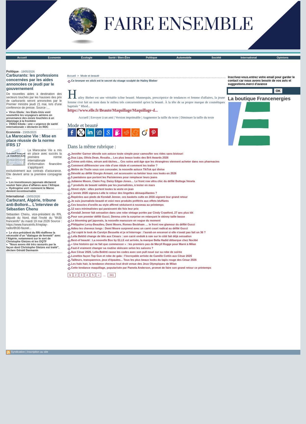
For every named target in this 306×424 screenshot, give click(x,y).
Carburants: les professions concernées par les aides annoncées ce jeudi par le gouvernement (32, 82)
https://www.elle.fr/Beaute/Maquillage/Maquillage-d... (113, 110)
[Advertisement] (146, 315)
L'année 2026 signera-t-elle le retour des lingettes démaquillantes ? (112, 192)
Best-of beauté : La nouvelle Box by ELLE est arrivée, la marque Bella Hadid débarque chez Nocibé (133, 240)
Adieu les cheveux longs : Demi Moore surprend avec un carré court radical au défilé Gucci (128, 228)
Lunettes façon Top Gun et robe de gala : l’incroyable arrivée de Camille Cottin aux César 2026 (130, 255)
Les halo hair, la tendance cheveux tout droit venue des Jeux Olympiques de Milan (122, 263)
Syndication (18, 351)
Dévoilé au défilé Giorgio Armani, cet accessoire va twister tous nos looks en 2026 (122, 173)
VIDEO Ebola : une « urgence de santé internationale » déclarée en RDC (32, 125)
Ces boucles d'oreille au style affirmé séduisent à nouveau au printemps (116, 204)
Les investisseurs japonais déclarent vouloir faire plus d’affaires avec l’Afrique (32, 184)
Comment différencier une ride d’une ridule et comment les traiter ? (113, 165)
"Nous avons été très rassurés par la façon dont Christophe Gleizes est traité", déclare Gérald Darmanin (32, 247)
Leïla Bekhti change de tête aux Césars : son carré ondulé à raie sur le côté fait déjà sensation (130, 236)
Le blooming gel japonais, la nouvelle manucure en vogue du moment (114, 220)
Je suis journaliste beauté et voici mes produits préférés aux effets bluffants (118, 200)
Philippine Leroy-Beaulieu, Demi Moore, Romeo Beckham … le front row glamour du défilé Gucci (131, 224)
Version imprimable (128, 117)
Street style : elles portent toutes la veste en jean (101, 189)
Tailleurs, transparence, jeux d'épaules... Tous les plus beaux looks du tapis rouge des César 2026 (132, 259)
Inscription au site (37, 351)
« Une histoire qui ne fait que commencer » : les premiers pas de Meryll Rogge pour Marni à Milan (132, 244)
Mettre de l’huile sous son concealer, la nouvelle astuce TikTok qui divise (116, 169)
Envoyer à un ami (102, 117)
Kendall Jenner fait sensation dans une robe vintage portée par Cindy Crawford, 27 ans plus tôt (130, 212)
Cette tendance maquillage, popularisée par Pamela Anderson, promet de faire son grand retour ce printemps (139, 267)
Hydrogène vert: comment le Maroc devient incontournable (30, 189)
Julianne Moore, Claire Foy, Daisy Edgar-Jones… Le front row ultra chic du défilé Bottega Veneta (131, 181)
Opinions (283, 57)
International (248, 57)
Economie (54, 57)
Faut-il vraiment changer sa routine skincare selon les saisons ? (110, 248)
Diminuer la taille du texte (197, 117)
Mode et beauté (89, 75)
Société (216, 57)
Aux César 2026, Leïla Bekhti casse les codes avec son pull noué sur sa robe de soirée (125, 251)
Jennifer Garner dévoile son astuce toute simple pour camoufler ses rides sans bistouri (125, 153)
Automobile (183, 57)
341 (111, 275)
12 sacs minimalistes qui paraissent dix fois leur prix (103, 208)
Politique (151, 57)
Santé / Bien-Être (119, 57)
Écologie (87, 57)
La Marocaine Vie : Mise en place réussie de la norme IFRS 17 (31, 140)
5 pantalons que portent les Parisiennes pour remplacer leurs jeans (113, 177)
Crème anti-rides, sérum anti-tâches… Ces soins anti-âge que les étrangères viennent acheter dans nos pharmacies (144, 161)
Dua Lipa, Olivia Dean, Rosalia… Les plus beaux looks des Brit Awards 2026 (118, 157)
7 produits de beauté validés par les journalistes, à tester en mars (111, 185)
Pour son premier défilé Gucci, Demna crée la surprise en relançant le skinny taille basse (126, 216)
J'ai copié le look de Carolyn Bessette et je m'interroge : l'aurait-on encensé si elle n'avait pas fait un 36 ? (137, 232)
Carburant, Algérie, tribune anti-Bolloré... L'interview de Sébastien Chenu (32, 204)
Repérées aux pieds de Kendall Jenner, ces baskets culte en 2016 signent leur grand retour (128, 196)
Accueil (22, 57)
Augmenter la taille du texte (160, 117)
